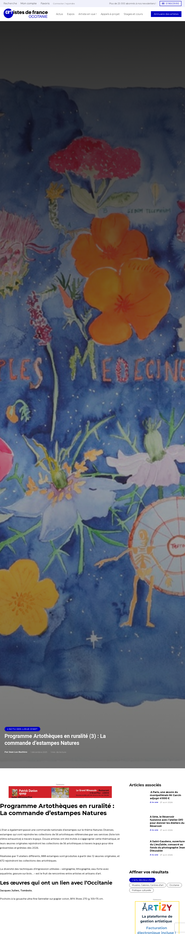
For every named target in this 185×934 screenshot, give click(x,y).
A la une (154, 802)
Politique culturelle (141, 890)
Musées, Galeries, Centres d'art (147, 885)
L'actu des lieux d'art (22, 729)
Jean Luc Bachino (18, 752)
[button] (10, 3)
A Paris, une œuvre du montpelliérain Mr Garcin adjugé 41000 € (165, 795)
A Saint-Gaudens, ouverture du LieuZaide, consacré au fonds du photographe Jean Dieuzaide (165, 847)
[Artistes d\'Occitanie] (26, 13)
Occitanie (174, 885)
